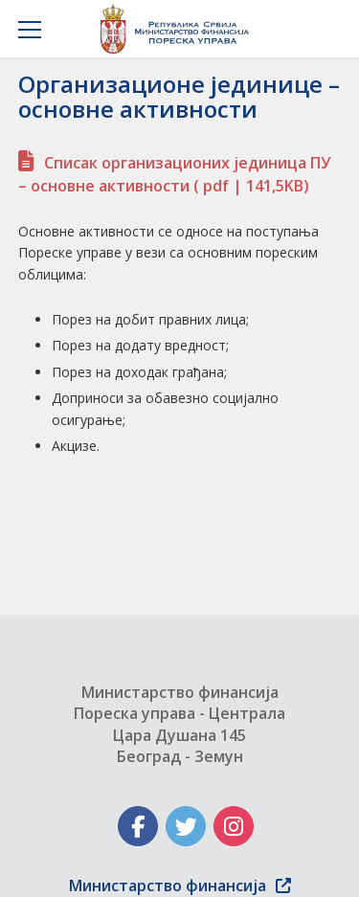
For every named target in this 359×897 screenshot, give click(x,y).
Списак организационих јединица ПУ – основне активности (174, 174)
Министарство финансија (180, 885)
